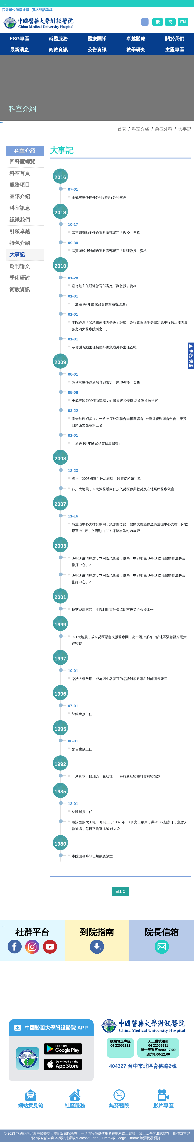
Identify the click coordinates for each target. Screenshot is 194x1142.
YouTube (50, 947)
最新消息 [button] (19, 49)
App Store (63, 1064)
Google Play (63, 1049)
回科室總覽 (22, 161)
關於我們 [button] (174, 38)
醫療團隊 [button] (97, 38)
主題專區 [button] (174, 49)
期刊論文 (19, 266)
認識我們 (19, 220)
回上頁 (120, 891)
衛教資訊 (19, 289)
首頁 (121, 129)
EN (183, 21)
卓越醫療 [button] (135, 38)
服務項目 (19, 185)
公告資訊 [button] (97, 49)
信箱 (162, 947)
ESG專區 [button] (19, 38)
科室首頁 (19, 173)
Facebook (15, 947)
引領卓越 (19, 231)
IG (32, 947)
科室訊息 (19, 208)
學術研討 (19, 278)
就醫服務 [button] (58, 38)
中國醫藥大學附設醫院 (142, 1026)
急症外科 (163, 129)
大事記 (184, 129)
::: (4, 3)
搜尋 (145, 22)
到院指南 (97, 947)
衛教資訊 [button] (58, 49)
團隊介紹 (19, 196)
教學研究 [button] (135, 49)
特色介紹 (19, 243)
